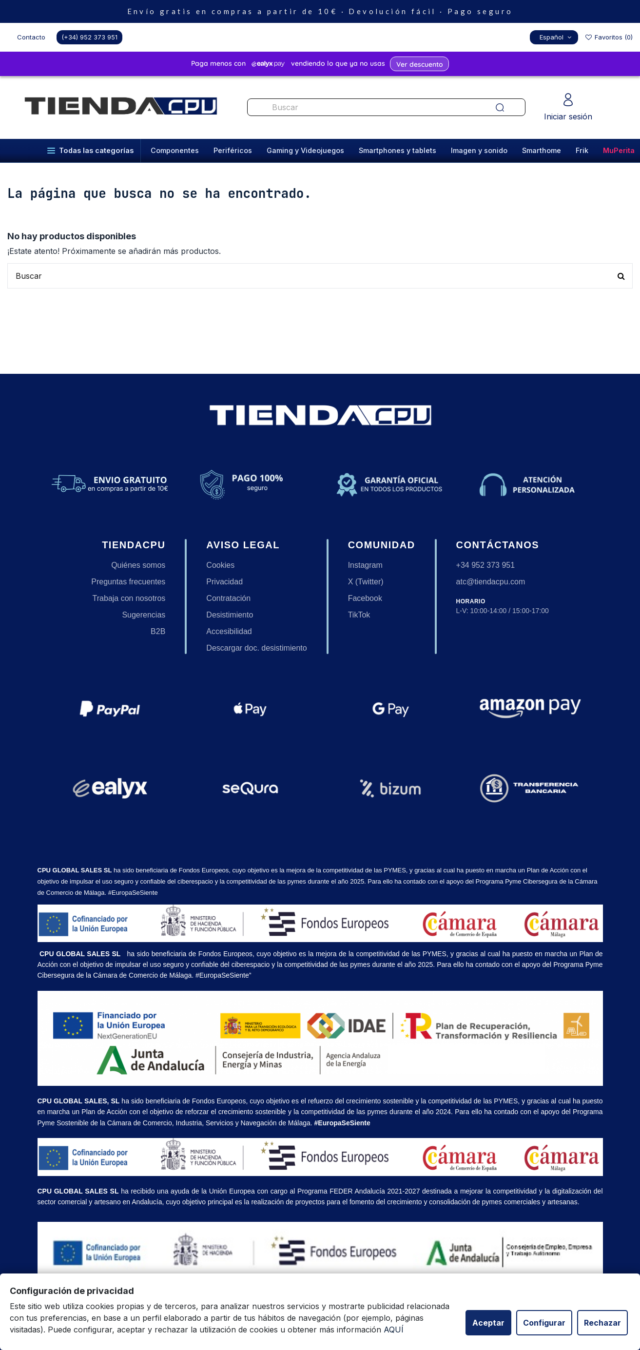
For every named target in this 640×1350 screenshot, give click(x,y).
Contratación (228, 598)
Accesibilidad (229, 631)
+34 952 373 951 (485, 565)
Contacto (31, 37)
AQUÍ (394, 1329)
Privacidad (224, 582)
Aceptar (488, 1323)
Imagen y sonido (479, 150)
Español (557, 37)
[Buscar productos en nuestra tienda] (362, 107)
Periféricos (232, 150)
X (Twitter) (366, 582)
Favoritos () (608, 37)
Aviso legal (243, 545)
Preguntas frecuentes (128, 582)
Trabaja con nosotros (129, 598)
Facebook (365, 598)
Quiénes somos (138, 565)
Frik (582, 150)
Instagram (365, 565)
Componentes (175, 150)
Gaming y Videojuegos (305, 150)
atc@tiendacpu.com (490, 582)
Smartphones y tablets (397, 150)
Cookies (220, 565)
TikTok (359, 615)
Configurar (544, 1323)
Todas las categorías (90, 150)
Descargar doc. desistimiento (256, 648)
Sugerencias (143, 615)
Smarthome (541, 150)
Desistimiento (229, 615)
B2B (158, 631)
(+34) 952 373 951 (89, 37)
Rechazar (602, 1323)
